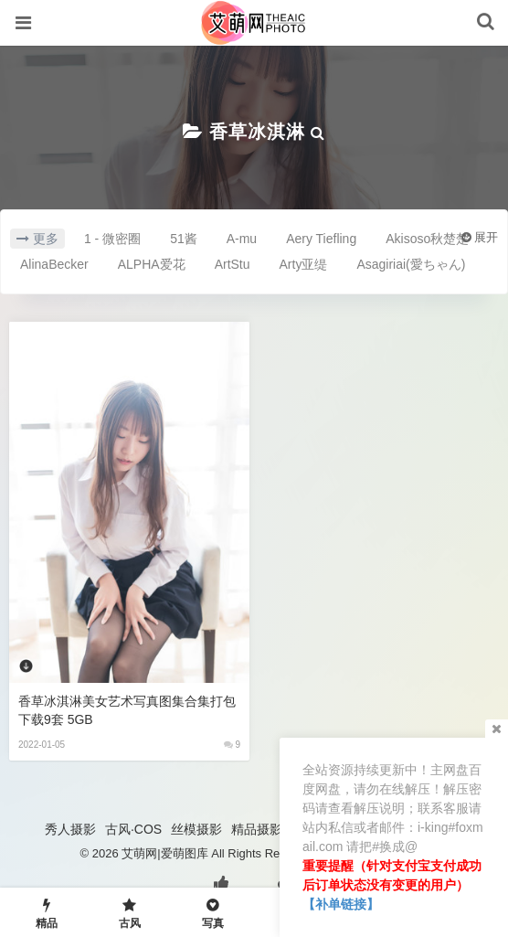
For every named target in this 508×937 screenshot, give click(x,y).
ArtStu (232, 264)
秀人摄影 (70, 829)
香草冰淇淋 (257, 132)
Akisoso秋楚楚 (427, 238)
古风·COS (133, 829)
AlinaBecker (54, 264)
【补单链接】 (340, 904)
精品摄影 (256, 829)
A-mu (242, 238)
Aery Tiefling (321, 238)
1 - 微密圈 (112, 238)
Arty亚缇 (304, 264)
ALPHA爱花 (151, 264)
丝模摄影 (196, 829)
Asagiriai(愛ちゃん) (410, 264)
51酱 (183, 238)
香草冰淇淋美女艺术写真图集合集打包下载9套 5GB (127, 710)
